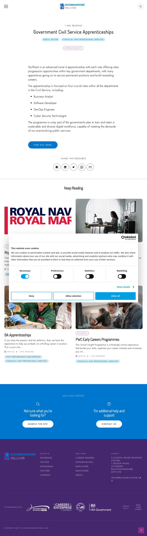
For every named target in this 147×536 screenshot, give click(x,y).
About (79, 475)
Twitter (44, 462)
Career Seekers (85, 457)
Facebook (46, 457)
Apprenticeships (73, 48)
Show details (123, 287)
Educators (82, 470)
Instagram (46, 466)
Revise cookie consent (138, 507)
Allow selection (73, 296)
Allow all (115, 296)
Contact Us (109, 424)
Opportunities (84, 462)
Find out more (43, 144)
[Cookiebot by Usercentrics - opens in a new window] (123, 238)
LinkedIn (45, 475)
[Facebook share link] (56, 167)
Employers (82, 466)
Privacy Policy (126, 507)
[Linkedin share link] (65, 167)
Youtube (45, 470)
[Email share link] (90, 167)
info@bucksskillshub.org (126, 479)
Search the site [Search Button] (38, 424)
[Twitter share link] (73, 167)
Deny (31, 296)
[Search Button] (140, 6)
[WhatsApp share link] (81, 167)
